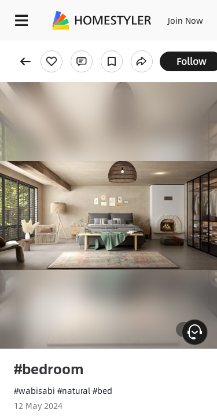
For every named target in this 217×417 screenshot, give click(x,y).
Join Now (185, 20)
